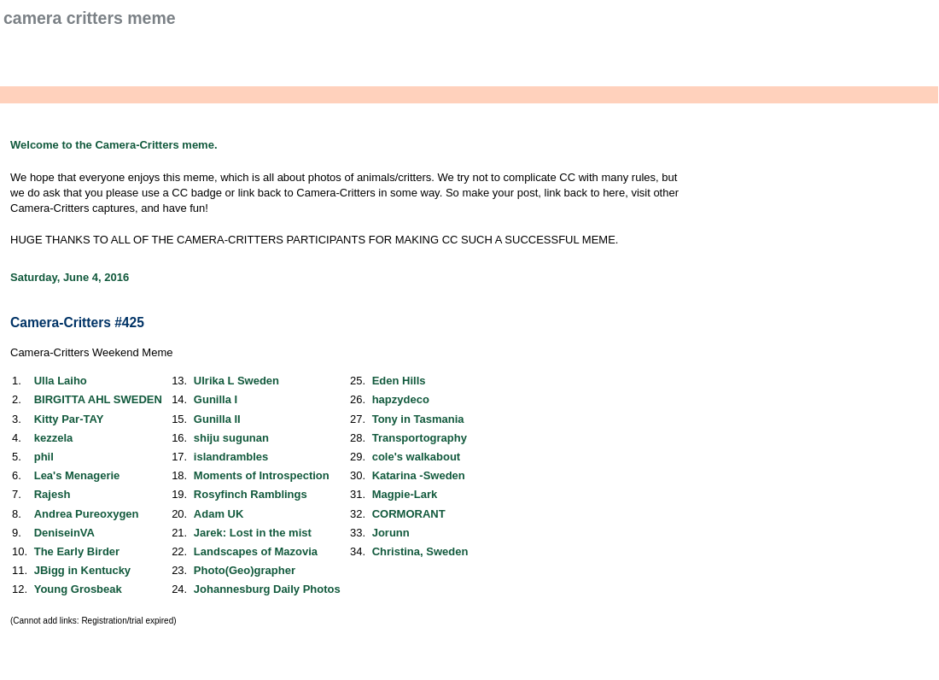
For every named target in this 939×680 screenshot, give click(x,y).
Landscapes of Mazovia (256, 551)
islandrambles (231, 456)
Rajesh (52, 494)
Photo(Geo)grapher (244, 570)
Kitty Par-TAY (69, 419)
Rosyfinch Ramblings (250, 494)
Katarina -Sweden (418, 475)
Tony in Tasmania (418, 419)
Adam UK (219, 513)
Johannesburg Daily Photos (267, 589)
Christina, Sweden (420, 551)
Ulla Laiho (60, 380)
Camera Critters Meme (89, 18)
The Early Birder (77, 551)
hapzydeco (400, 399)
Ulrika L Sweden (236, 380)
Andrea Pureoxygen (86, 513)
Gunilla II (217, 419)
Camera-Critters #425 (77, 322)
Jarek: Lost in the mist (253, 532)
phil (44, 456)
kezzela (53, 437)
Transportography (419, 437)
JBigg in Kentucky (82, 570)
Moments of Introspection (262, 475)
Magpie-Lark (405, 494)
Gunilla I (215, 399)
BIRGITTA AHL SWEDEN (98, 399)
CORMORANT (409, 513)
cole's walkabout (416, 456)
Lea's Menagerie (77, 475)
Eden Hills (399, 380)
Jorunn (391, 532)
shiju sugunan (231, 437)
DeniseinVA (64, 532)
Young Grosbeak (78, 589)
